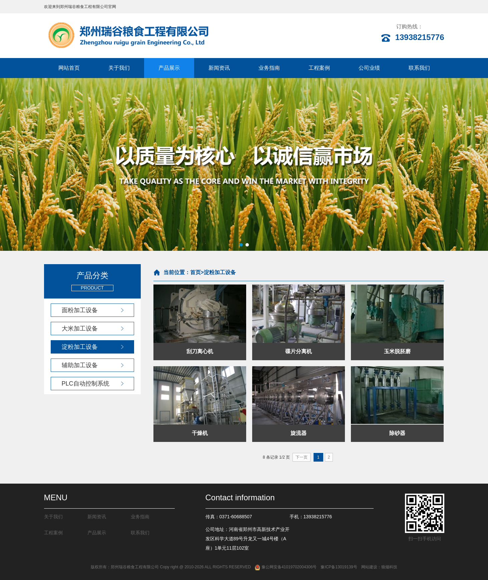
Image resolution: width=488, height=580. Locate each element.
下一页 (302, 457)
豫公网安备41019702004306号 (286, 567)
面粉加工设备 (80, 310)
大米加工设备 (80, 328)
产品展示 (169, 68)
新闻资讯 (219, 68)
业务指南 (269, 68)
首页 (195, 272)
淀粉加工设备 (80, 347)
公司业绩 (369, 68)
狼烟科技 (389, 567)
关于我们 (119, 68)
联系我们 (419, 68)
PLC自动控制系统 (85, 383)
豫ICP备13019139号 (339, 567)
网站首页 (69, 68)
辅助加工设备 (80, 365)
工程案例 (319, 68)
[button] (241, 244)
